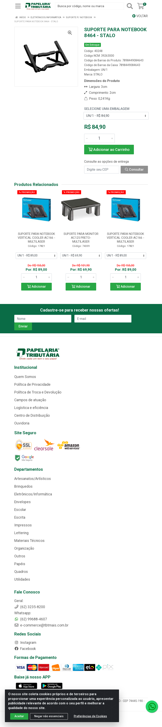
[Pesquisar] (129, 6)
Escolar (20, 510)
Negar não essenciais (49, 716)
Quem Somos (25, 377)
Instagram (25, 643)
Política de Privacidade (32, 384)
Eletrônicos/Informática (33, 494)
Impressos (23, 525)
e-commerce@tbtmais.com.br (41, 625)
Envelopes (22, 502)
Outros (19, 556)
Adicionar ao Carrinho (109, 149)
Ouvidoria (21, 423)
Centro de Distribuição (32, 415)
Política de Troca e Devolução (37, 392)
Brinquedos (23, 486)
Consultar (134, 169)
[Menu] (18, 6)
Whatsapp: (22, 613)
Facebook (25, 649)
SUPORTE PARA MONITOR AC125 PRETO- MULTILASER (81, 237)
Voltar (140, 16)
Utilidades (22, 579)
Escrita (19, 517)
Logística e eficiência (31, 408)
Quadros (21, 572)
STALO (98, 74)
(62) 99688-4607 (30, 619)
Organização (24, 548)
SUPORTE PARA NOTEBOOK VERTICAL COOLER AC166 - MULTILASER (36, 237)
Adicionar (36, 286)
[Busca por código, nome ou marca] (89, 6)
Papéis (19, 564)
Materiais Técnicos (29, 541)
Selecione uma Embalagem (106, 109)
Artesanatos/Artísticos (32, 479)
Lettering (21, 533)
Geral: (18, 601)
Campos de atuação (30, 400)
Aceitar (19, 716)
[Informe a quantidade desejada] (99, 138)
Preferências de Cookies (90, 716)
